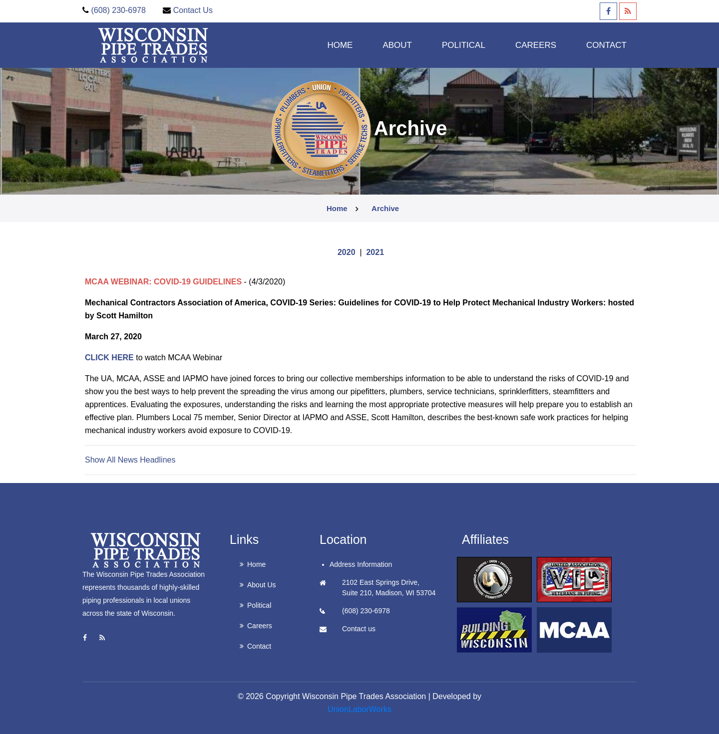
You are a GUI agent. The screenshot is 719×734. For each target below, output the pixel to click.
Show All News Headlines (130, 460)
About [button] (397, 44)
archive (385, 208)
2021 (375, 252)
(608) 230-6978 (118, 10)
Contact (606, 44)
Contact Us (193, 10)
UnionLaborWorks (359, 709)
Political (259, 605)
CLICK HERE (109, 357)
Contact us (358, 629)
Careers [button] (535, 44)
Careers (259, 626)
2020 (347, 252)
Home (340, 44)
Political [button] (463, 44)
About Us (261, 585)
